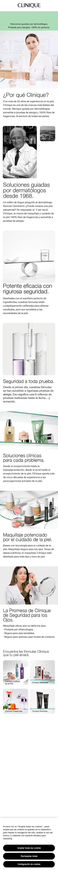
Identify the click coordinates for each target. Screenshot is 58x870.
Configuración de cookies (29, 864)
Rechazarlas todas (29, 856)
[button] (15, 672)
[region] (29, 844)
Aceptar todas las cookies (29, 848)
